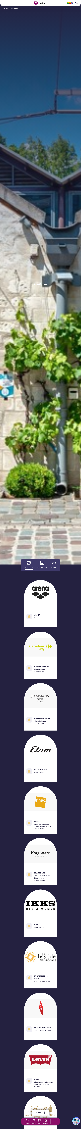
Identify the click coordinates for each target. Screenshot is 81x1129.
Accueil (5, 8)
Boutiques (45, 1121)
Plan (39, 1121)
